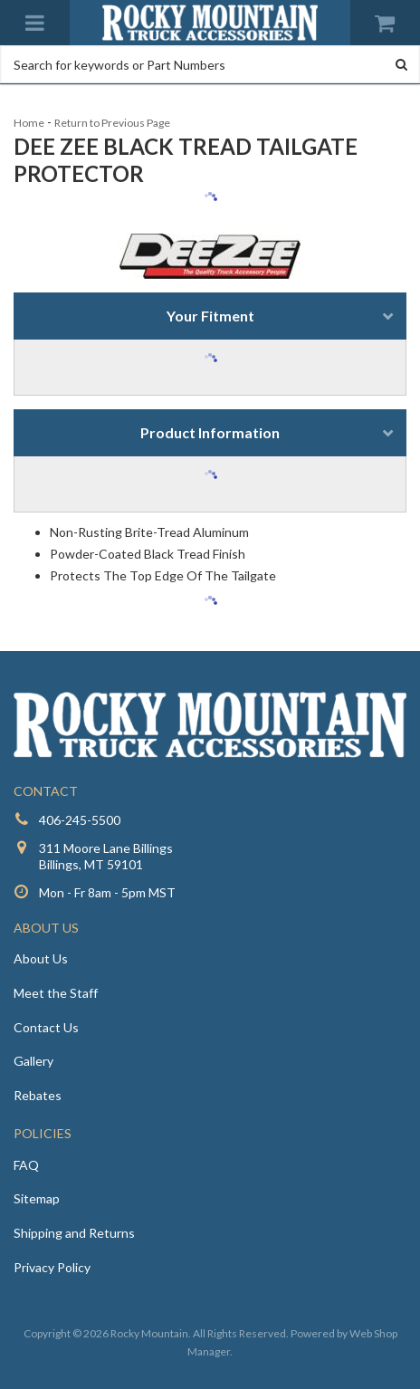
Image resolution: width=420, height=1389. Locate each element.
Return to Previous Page (112, 122)
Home (29, 122)
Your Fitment (210, 315)
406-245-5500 (79, 820)
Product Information (210, 432)
